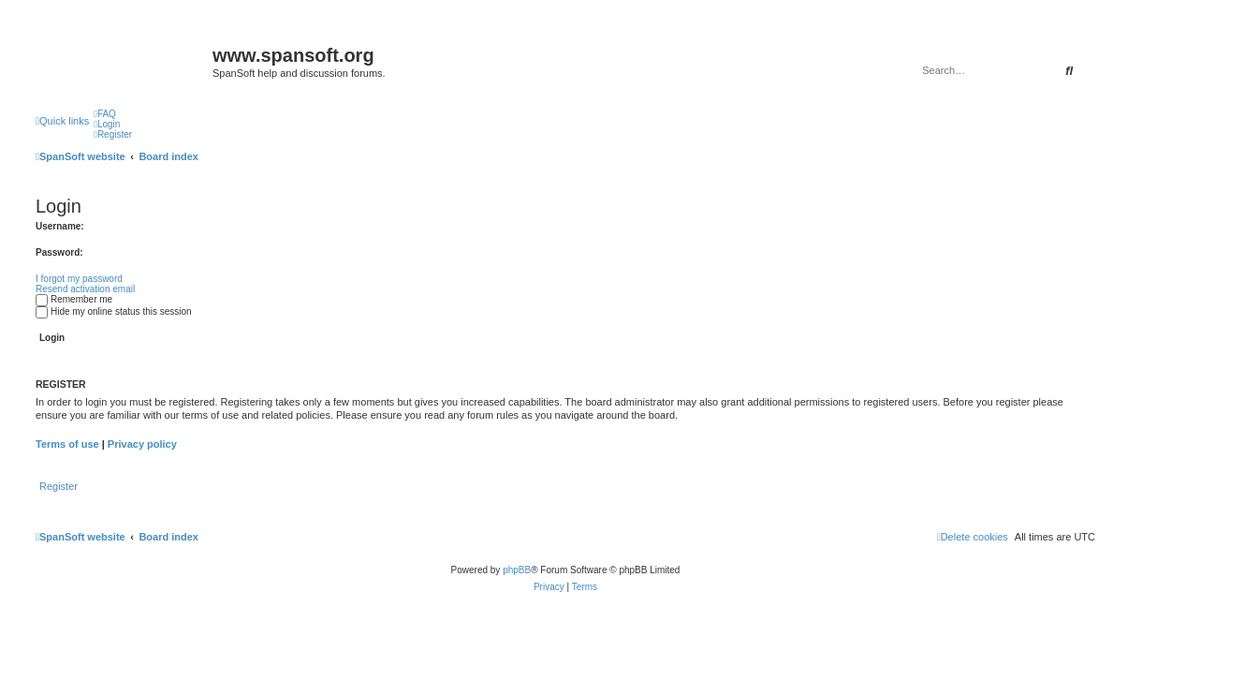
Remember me (74, 299)
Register (58, 486)
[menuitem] (105, 114)
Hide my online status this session (114, 311)
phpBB (517, 570)
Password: (59, 252)
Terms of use (67, 444)
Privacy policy (142, 444)
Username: (60, 226)
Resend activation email (85, 289)
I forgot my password (79, 279)
